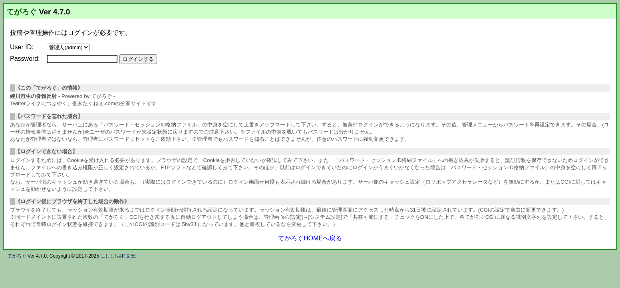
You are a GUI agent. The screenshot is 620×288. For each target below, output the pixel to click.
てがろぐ (21, 12)
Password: (25, 58)
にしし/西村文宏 (117, 256)
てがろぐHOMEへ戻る (310, 238)
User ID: (22, 47)
